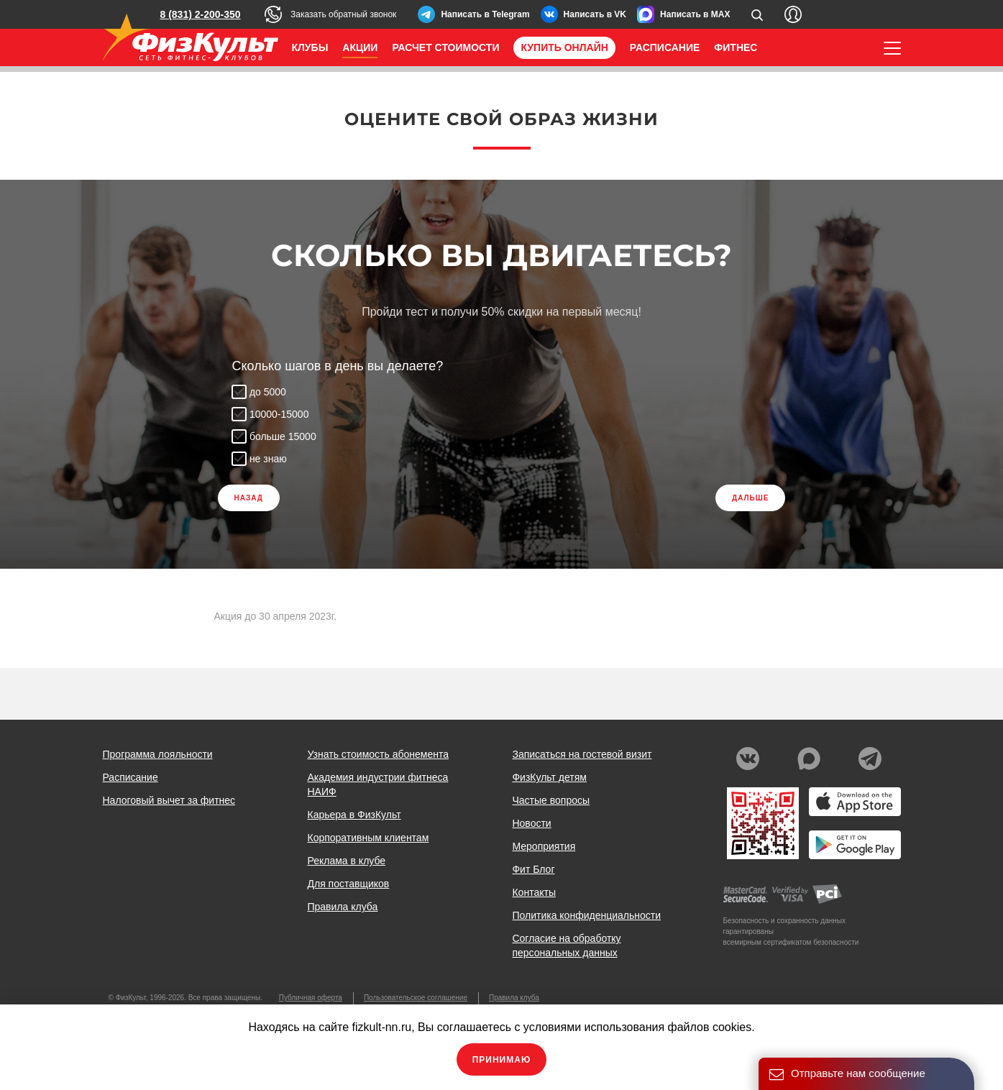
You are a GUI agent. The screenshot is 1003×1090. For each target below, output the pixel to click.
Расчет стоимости (445, 47)
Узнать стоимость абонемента (378, 754)
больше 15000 (283, 436)
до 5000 (268, 392)
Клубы (310, 47)
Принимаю (501, 1060)
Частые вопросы (551, 800)
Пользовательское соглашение (415, 998)
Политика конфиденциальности (586, 915)
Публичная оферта (310, 998)
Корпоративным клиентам (368, 837)
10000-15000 (280, 414)
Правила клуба (342, 906)
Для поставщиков (348, 883)
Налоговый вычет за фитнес (169, 800)
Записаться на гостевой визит (581, 754)
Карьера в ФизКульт (353, 814)
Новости (531, 823)
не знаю (269, 459)
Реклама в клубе (346, 860)
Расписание (665, 47)
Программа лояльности (158, 754)
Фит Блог (533, 869)
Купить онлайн (564, 47)
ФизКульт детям (549, 777)
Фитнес (735, 47)
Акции (359, 47)
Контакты (533, 892)
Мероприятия (543, 846)
